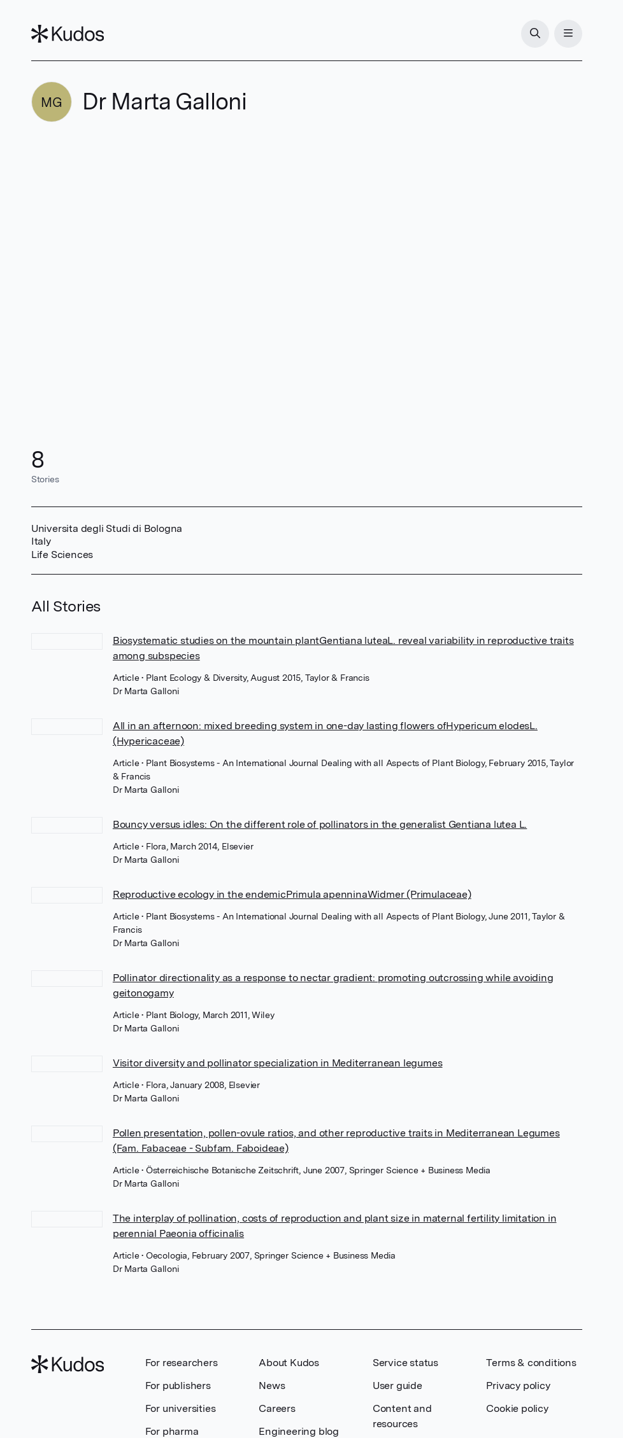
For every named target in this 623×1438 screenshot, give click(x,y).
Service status (405, 1363)
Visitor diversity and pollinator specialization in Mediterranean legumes (278, 1063)
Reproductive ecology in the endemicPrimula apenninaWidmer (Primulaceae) (292, 894)
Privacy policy (518, 1385)
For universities (180, 1408)
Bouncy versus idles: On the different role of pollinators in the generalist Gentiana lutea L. (320, 824)
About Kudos (289, 1363)
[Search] (535, 34)
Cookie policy (517, 1408)
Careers (277, 1408)
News (272, 1385)
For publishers (178, 1385)
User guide (397, 1385)
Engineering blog (299, 1431)
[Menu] (568, 34)
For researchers (181, 1363)
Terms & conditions (531, 1363)
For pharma (172, 1431)
